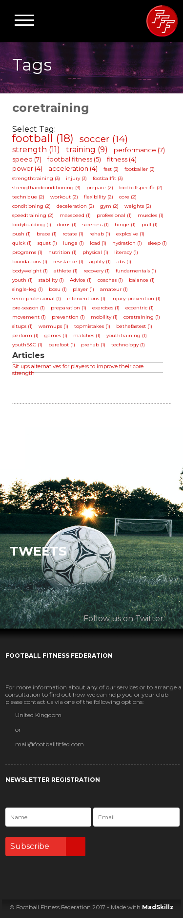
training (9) (87, 149)
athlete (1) (66, 271)
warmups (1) (53, 326)
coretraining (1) (141, 317)
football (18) (43, 138)
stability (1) (51, 280)
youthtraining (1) (126, 335)
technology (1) (128, 345)
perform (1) (25, 335)
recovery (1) (96, 271)
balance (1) (142, 280)
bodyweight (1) (30, 271)
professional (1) (114, 215)
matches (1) (87, 335)
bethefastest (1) (134, 326)
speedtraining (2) (33, 215)
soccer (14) (104, 138)
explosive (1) (130, 234)
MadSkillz (158, 907)
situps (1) (22, 326)
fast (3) (111, 169)
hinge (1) (125, 224)
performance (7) (139, 150)
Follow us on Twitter (123, 618)
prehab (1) (93, 345)
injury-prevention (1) (136, 298)
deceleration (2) (75, 206)
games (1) (55, 335)
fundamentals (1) (136, 271)
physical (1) (95, 252)
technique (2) (28, 197)
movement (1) (29, 317)
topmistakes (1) (92, 326)
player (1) (83, 289)
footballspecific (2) (141, 187)
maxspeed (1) (75, 215)
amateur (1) (114, 289)
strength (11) (36, 149)
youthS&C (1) (27, 345)
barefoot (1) (61, 345)
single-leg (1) (27, 289)
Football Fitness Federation (162, 21)
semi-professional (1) (36, 298)
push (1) (21, 234)
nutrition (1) (62, 252)
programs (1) (27, 252)
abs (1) (124, 261)
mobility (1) (104, 317)
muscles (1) (150, 215)
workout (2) (64, 197)
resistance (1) (68, 261)
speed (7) (26, 159)
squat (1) (47, 243)
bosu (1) (58, 289)
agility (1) (100, 261)
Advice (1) (81, 280)
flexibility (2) (98, 197)
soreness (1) (95, 224)
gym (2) (109, 206)
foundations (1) (29, 261)
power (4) (27, 168)
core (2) (128, 197)
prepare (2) (99, 187)
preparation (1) (68, 308)
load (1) (98, 243)
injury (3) (76, 178)
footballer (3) (139, 169)
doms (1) (67, 224)
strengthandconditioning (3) (46, 187)
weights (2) (137, 206)
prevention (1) (68, 317)
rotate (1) (72, 234)
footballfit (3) (108, 178)
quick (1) (22, 243)
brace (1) (47, 234)
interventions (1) (86, 298)
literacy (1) (126, 252)
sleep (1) (157, 243)
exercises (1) (106, 308)
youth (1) (22, 280)
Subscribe (47, 846)
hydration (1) (127, 243)
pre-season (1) (28, 308)
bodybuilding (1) (31, 224)
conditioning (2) (31, 206)
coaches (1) (110, 280)
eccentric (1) (139, 308)
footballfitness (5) (74, 159)
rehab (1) (99, 234)
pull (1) (150, 224)
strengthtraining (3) (36, 178)
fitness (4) (122, 159)
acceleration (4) (73, 168)
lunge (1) (73, 243)
